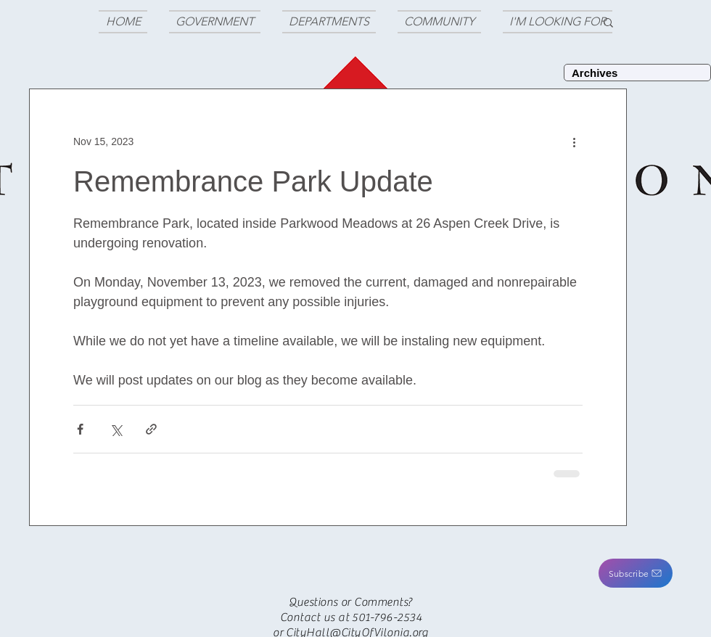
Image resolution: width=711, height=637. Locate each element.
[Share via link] (151, 429)
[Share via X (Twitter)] (116, 429)
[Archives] (637, 72)
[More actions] (574, 141)
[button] (636, 573)
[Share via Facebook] (80, 429)
